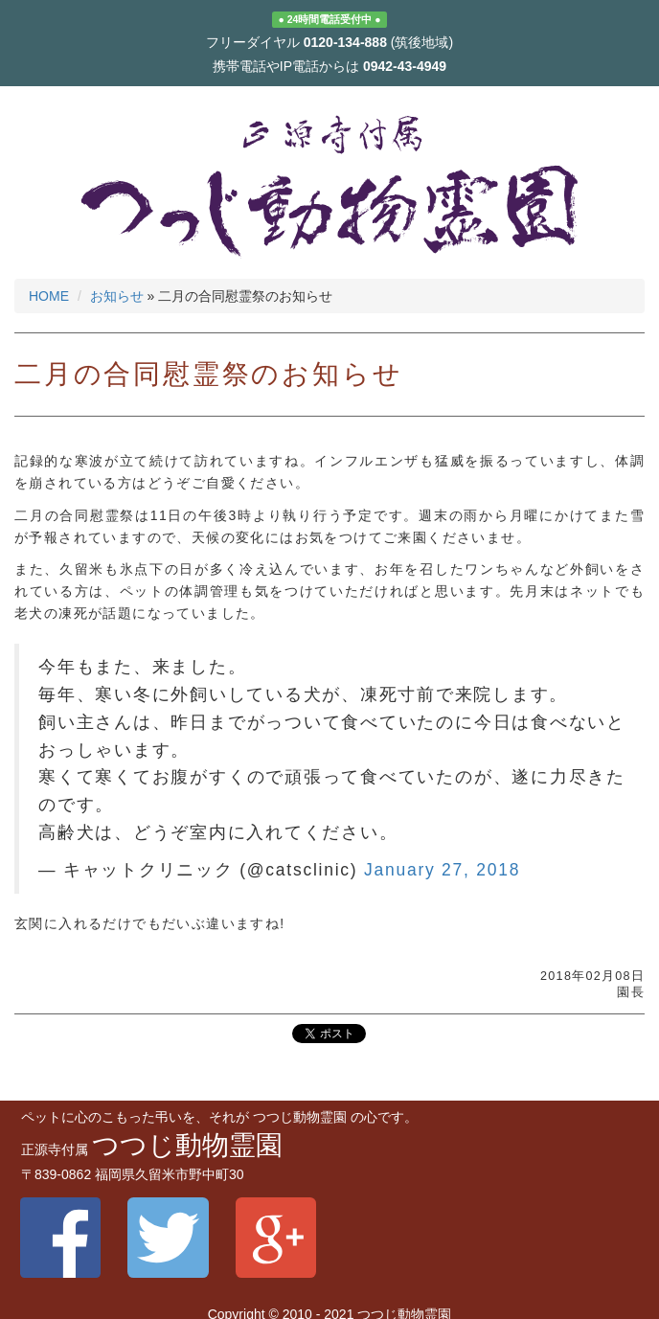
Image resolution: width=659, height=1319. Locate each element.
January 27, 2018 (442, 869)
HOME (49, 296)
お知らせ (117, 296)
